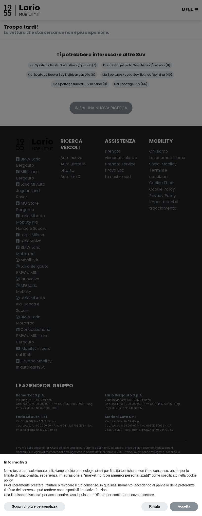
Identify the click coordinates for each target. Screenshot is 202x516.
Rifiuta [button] (154, 506)
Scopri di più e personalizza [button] (34, 506)
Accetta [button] (184, 506)
